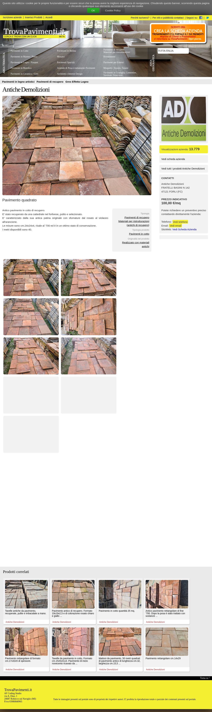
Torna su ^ (205, 678)
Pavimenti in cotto (139, 233)
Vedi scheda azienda (173, 159)
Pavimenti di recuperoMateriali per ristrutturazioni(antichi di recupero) (133, 221)
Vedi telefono (180, 221)
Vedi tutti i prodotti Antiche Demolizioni (183, 168)
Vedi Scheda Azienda (184, 229)
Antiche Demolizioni (26, 89)
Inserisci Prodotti (33, 17)
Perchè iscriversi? (140, 18)
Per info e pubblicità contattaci (168, 18)
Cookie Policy (113, 10)
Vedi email (175, 225)
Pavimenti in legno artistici (18, 81)
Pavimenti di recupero (50, 81)
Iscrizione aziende (12, 17)
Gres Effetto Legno (76, 81)
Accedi (48, 17)
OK (93, 10)
